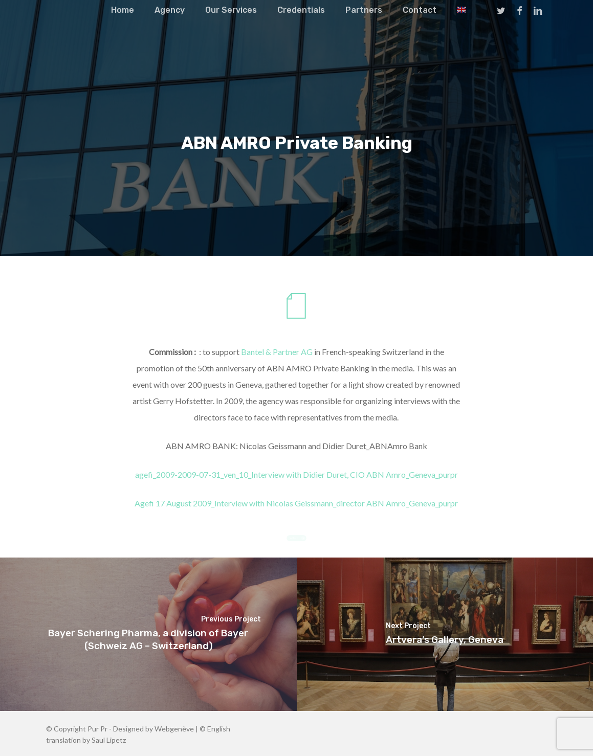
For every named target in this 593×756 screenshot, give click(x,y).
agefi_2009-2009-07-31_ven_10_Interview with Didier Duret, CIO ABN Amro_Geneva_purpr (296, 474)
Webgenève (174, 728)
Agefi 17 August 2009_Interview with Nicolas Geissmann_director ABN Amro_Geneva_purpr (296, 503)
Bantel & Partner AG (277, 352)
